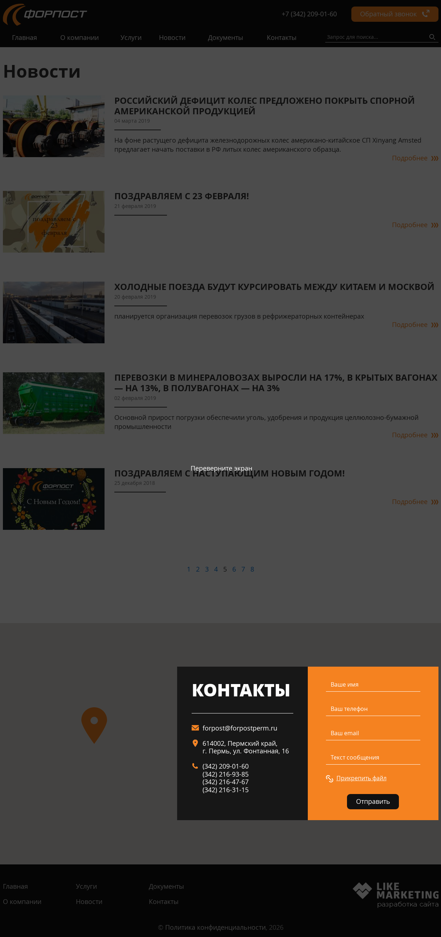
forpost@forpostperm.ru (240, 728)
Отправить (373, 801)
